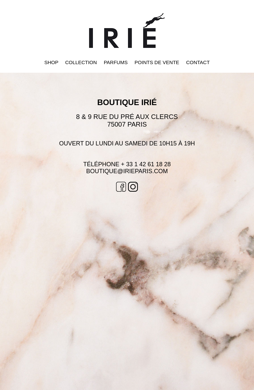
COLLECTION (81, 62)
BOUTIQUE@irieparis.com (127, 171)
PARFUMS (116, 62)
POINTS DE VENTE (157, 62)
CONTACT (198, 62)
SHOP (51, 62)
